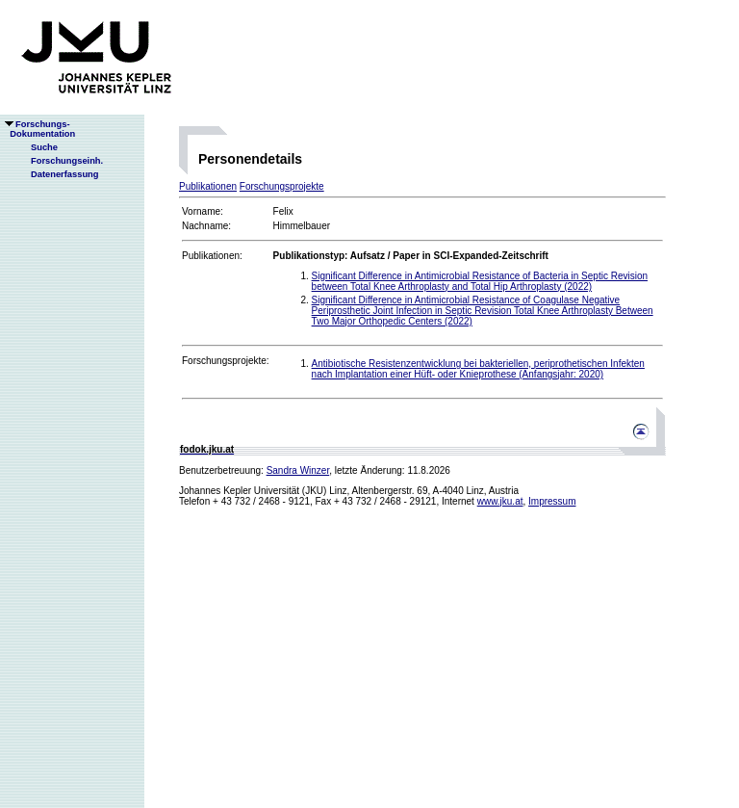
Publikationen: (212, 255)
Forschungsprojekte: (225, 360)
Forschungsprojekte (282, 186)
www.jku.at (500, 501)
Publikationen (208, 186)
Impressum (551, 501)
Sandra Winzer (298, 470)
